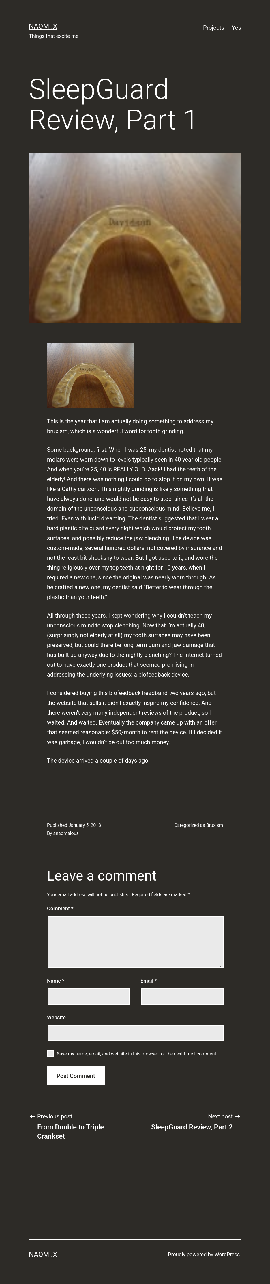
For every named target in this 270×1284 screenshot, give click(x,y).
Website (56, 1017)
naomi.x (43, 26)
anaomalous (66, 833)
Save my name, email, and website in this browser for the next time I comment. (137, 1054)
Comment (60, 908)
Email (148, 981)
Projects (213, 27)
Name (55, 981)
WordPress (227, 1254)
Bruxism (214, 825)
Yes (236, 27)
